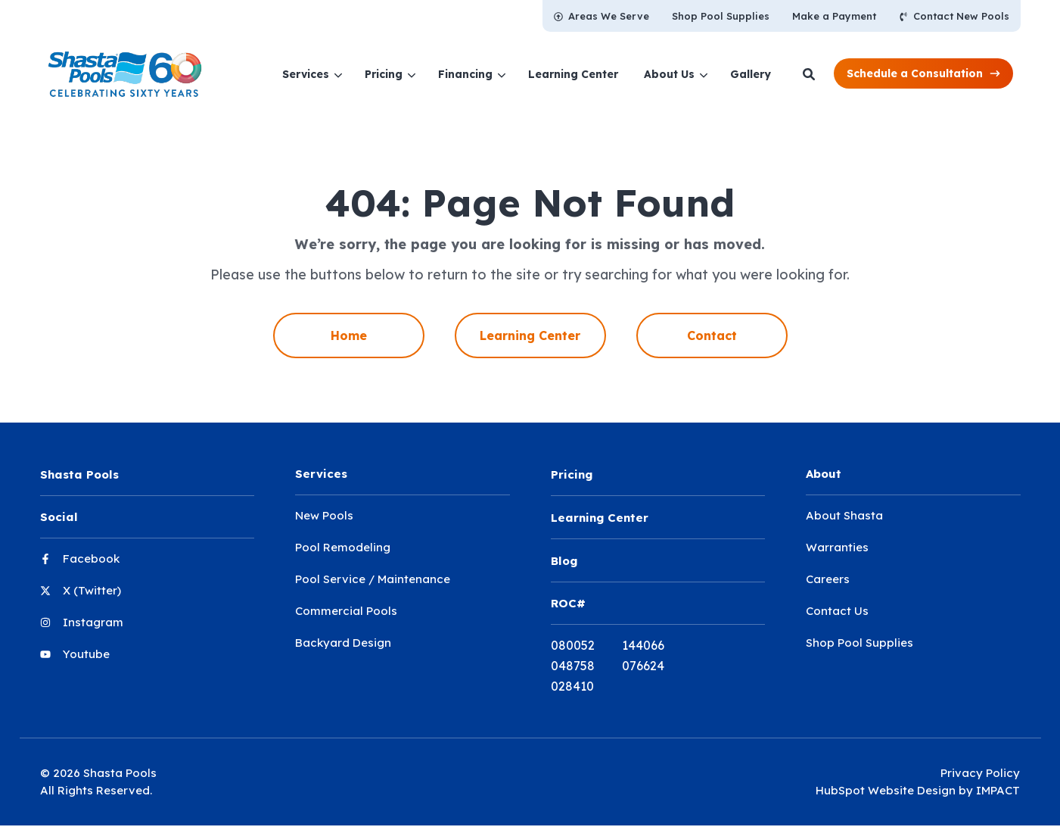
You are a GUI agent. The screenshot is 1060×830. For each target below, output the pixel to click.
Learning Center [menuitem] (530, 335)
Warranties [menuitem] (837, 547)
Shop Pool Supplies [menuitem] (859, 642)
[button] (923, 73)
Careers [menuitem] (828, 579)
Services (305, 74)
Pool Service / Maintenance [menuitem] (372, 579)
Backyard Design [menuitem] (343, 642)
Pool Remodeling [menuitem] (342, 547)
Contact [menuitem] (712, 335)
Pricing (384, 74)
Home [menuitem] (349, 335)
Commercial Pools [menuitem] (346, 611)
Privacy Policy (980, 770)
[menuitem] (601, 16)
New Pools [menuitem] (324, 515)
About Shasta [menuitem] (844, 515)
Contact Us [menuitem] (837, 611)
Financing (465, 74)
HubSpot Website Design (886, 787)
